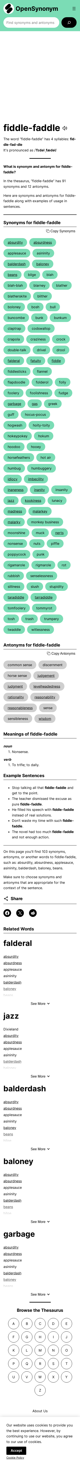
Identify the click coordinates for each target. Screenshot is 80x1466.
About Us (40, 1411)
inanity (39, 490)
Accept (16, 1452)
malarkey (40, 511)
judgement (46, 675)
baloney (42, 264)
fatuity (36, 361)
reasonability (45, 697)
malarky (14, 522)
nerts (59, 533)
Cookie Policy (15, 1459)
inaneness (15, 490)
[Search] (69, 22)
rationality (16, 697)
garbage (14, 404)
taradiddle (16, 597)
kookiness (33, 500)
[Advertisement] (40, 76)
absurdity (15, 242)
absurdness (42, 242)
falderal (14, 361)
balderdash (17, 264)
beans (12, 275)
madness (15, 511)
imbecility (36, 479)
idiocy (12, 479)
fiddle (56, 361)
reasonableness (20, 708)
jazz (11, 500)
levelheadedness (46, 686)
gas (35, 404)
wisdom (45, 718)
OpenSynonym (37, 8)
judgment (15, 686)
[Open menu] (74, 8)
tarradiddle (43, 597)
